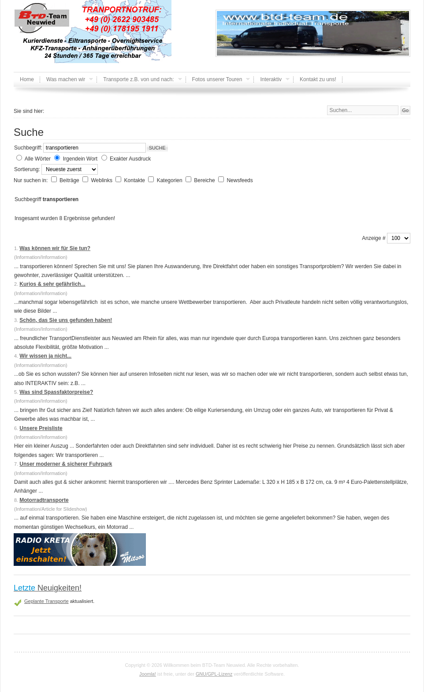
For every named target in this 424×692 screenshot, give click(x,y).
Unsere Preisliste (40, 428)
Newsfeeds (240, 180)
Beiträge (70, 180)
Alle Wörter (38, 159)
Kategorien (170, 180)
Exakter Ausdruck (130, 159)
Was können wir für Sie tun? (54, 248)
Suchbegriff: (28, 148)
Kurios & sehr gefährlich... (52, 284)
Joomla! (147, 674)
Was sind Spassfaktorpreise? (56, 392)
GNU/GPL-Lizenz (214, 674)
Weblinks (102, 180)
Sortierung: (27, 169)
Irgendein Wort (80, 159)
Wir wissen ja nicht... (45, 356)
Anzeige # (374, 238)
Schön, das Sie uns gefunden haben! (65, 320)
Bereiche (205, 180)
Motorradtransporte (43, 500)
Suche (157, 147)
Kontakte (135, 180)
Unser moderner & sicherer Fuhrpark (65, 464)
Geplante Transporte (46, 601)
